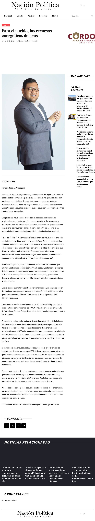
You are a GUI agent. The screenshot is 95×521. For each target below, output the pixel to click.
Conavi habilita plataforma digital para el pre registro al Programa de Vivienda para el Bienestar (85, 154)
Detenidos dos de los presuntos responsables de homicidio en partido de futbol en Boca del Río (85, 121)
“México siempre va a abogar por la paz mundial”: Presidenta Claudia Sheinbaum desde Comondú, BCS (85, 138)
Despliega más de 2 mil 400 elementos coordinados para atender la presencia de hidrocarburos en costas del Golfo (85, 103)
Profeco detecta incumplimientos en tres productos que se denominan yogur (85, 181)
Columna (6, 25)
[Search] (92, 16)
